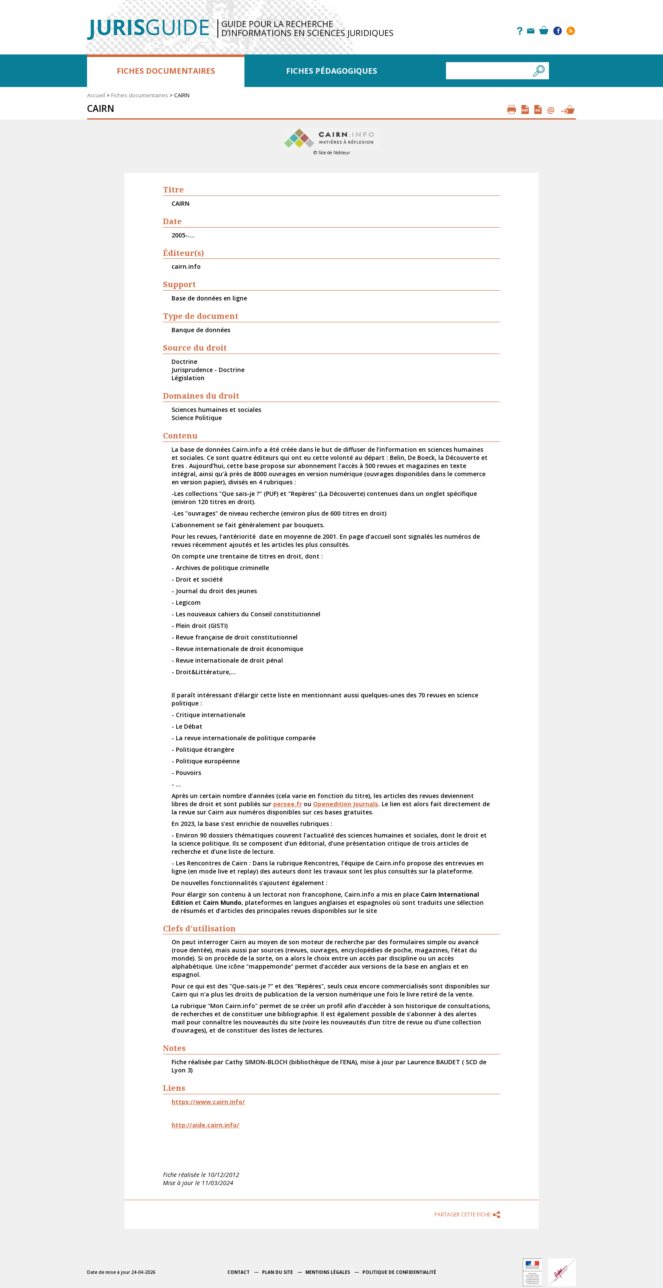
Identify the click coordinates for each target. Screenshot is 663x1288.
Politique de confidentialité (399, 1272)
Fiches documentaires (166, 71)
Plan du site (277, 1272)
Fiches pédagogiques (331, 71)
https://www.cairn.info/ (208, 1102)
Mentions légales (327, 1272)
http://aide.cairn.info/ (205, 1125)
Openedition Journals (345, 804)
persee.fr (287, 804)
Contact (238, 1272)
